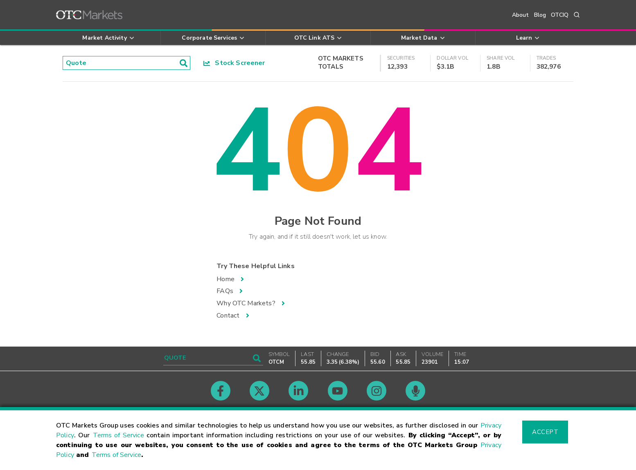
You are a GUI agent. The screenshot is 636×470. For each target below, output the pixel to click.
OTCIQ (559, 15)
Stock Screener (234, 62)
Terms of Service (118, 435)
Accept (545, 432)
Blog (540, 15)
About (520, 15)
